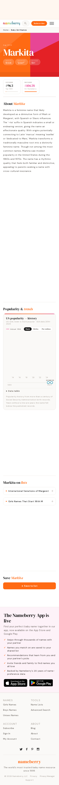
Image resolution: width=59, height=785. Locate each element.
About (34, 733)
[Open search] (25, 23)
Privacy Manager (47, 776)
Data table (14, 391)
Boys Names (10, 710)
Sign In (6, 733)
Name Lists (37, 704)
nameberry (29, 762)
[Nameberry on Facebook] (26, 749)
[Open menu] (52, 23)
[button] (29, 585)
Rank (28, 329)
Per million (46, 329)
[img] (29, 356)
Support (29, 780)
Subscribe (39, 23)
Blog (33, 728)
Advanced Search (40, 710)
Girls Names (9, 704)
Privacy (33, 776)
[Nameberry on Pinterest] (32, 749)
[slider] (48, 382)
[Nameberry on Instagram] (38, 749)
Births (35, 329)
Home (5, 30)
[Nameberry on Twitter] (21, 749)
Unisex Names (10, 715)
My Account (10, 738)
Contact (35, 738)
